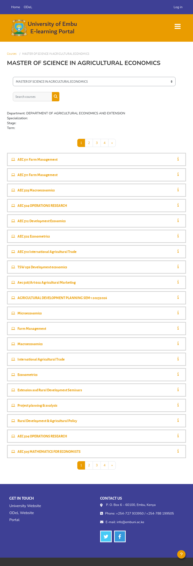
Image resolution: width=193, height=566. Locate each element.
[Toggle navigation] (178, 24)
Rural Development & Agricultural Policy (47, 420)
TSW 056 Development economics (42, 266)
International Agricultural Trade (41, 359)
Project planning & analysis (37, 405)
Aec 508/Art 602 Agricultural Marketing (46, 282)
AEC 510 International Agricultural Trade (47, 251)
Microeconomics (29, 313)
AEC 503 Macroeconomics (36, 190)
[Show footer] (181, 554)
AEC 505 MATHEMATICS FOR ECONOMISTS (49, 451)
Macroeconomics (30, 343)
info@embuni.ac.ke (130, 522)
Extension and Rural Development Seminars (49, 389)
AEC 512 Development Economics (41, 220)
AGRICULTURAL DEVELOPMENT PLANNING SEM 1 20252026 (62, 297)
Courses (12, 53)
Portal (14, 519)
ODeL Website (21, 512)
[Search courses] (32, 96)
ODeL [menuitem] (28, 7)
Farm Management (31, 328)
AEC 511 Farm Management (37, 159)
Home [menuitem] (15, 7)
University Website (25, 505)
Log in (178, 7)
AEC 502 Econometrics (33, 236)
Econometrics (27, 374)
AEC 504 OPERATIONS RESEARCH (42, 205)
